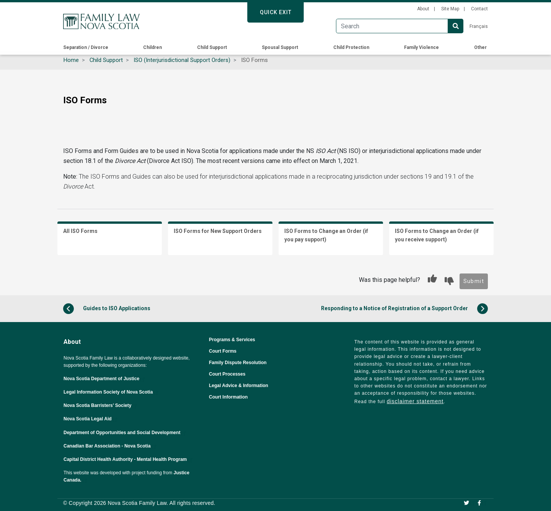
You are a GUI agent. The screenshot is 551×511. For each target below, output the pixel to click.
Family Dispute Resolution (238, 362)
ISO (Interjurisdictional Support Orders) (182, 60)
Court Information (228, 397)
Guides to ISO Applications (106, 308)
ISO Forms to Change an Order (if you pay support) (326, 235)
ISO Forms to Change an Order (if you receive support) (437, 235)
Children (152, 47)
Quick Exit (276, 12)
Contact (479, 8)
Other (480, 47)
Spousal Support (280, 47)
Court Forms (222, 351)
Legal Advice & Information (238, 385)
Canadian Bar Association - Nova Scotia (111, 446)
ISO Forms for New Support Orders (218, 231)
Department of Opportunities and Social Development (125, 432)
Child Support (212, 47)
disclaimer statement (415, 401)
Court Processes (227, 374)
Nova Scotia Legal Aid (91, 418)
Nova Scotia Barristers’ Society (101, 405)
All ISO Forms (80, 231)
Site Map (450, 8)
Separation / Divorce (85, 47)
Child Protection (351, 47)
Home (71, 60)
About (423, 8)
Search (455, 26)
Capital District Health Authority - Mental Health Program (129, 459)
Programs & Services (232, 339)
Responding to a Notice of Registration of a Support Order (404, 308)
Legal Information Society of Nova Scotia (112, 392)
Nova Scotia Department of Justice (105, 378)
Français (478, 26)
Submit (473, 281)
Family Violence (421, 47)
